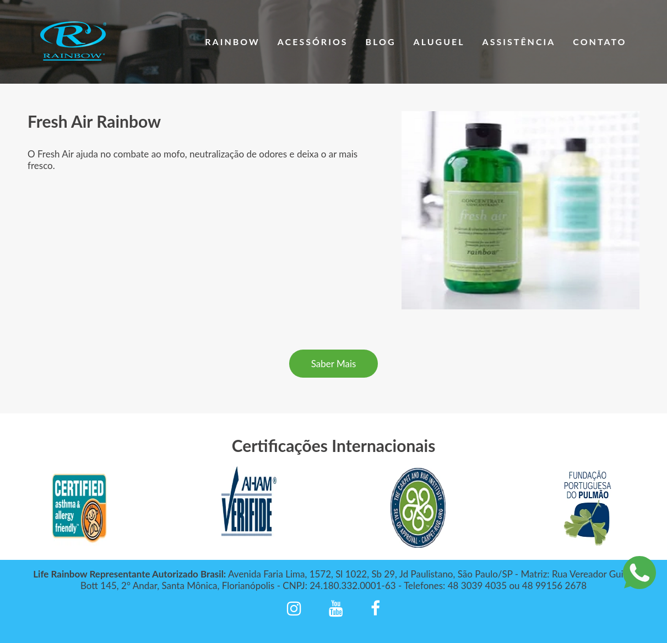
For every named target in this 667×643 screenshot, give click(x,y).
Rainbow (232, 41)
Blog (381, 41)
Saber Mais (333, 363)
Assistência (519, 41)
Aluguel (439, 41)
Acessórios (313, 41)
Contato (599, 41)
